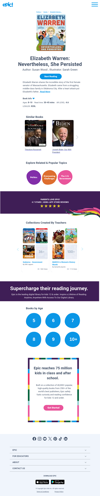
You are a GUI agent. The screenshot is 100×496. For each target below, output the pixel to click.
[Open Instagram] (39, 439)
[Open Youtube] (45, 439)
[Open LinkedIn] (65, 439)
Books (45, 12)
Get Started (54, 407)
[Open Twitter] (50, 439)
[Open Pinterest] (55, 439)
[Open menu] (95, 5)
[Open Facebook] (34, 439)
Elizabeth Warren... (56, 12)
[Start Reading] (51, 76)
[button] (35, 249)
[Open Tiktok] (60, 439)
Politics (38, 12)
